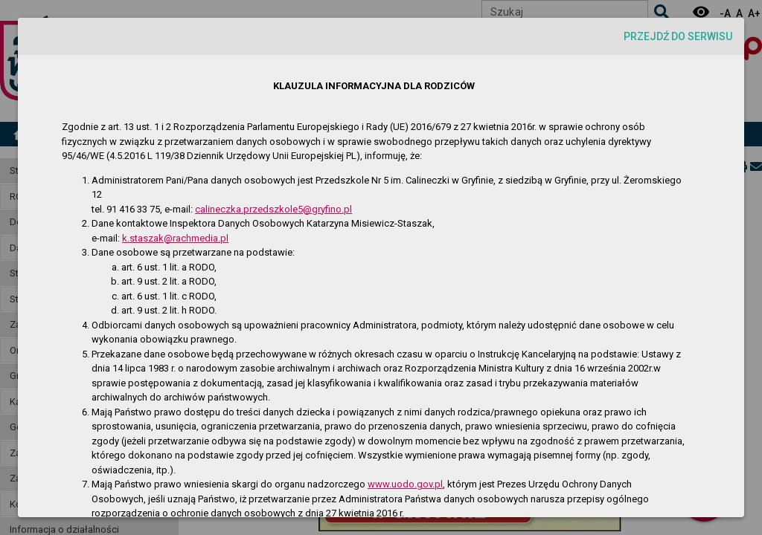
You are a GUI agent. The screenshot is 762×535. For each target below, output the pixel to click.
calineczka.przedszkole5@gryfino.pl (273, 209)
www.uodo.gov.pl (405, 484)
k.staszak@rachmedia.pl (175, 238)
